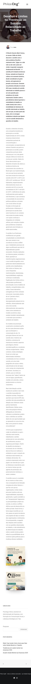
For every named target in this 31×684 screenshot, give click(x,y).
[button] (27, 4)
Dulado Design (27, 673)
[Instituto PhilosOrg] (11, 4)
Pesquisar (6, 626)
